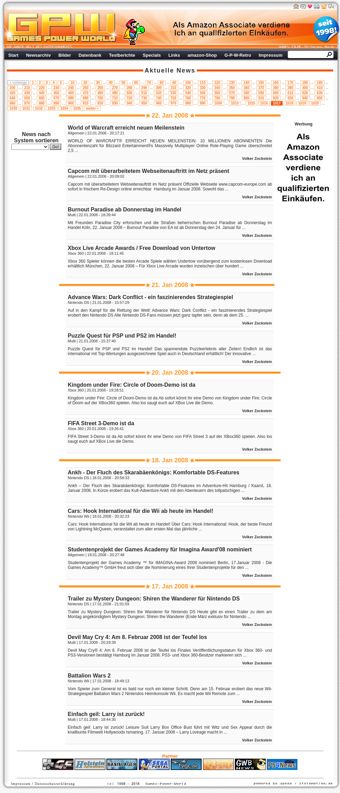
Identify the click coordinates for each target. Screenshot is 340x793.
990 (203, 103)
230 (56, 88)
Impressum (270, 55)
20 (85, 83)
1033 (51, 108)
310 (174, 88)
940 (130, 103)
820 (276, 98)
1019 (302, 103)
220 (42, 88)
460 (71, 93)
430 (27, 93)
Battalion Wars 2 (89, 676)
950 (144, 103)
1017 (277, 103)
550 (203, 93)
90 (174, 83)
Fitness (158, 773)
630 (319, 93)
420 (12, 93)
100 (188, 83)
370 (261, 88)
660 (42, 98)
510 (144, 93)
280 (130, 88)
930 (115, 103)
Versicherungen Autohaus (191, 773)
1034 (64, 108)
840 (305, 98)
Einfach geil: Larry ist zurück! (106, 714)
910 (86, 103)
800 (247, 98)
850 (319, 98)
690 (86, 98)
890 (56, 103)
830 (290, 98)
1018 (289, 103)
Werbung (232, 29)
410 (319, 88)
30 (98, 83)
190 (319, 83)
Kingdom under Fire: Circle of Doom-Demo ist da (131, 385)
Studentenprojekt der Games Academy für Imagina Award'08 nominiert (160, 549)
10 (73, 83)
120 (217, 83)
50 (123, 83)
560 (217, 93)
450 (56, 93)
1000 (218, 103)
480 (100, 93)
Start (13, 55)
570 (232, 93)
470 (86, 93)
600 (276, 93)
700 (100, 98)
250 (86, 88)
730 (144, 98)
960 (159, 103)
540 (188, 93)
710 (115, 98)
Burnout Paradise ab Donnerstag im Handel (124, 209)
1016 (264, 103)
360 (247, 88)
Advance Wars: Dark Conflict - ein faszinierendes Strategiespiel (150, 297)
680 (71, 98)
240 (71, 88)
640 (12, 98)
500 (130, 93)
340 (217, 88)
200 (12, 88)
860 (12, 103)
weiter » (92, 108)
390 (290, 88)
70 (149, 83)
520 (159, 93)
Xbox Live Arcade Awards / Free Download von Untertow (141, 248)
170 (290, 83)
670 (56, 98)
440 (42, 93)
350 (232, 88)
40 (111, 83)
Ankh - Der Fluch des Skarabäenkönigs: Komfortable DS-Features (153, 472)
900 (71, 103)
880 (42, 103)
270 (115, 88)
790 (232, 98)
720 (130, 98)
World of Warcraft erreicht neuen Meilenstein (126, 128)
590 (261, 93)
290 (144, 88)
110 (203, 83)
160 (276, 83)
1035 (77, 108)
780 (217, 98)
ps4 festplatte (136, 773)
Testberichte (122, 55)
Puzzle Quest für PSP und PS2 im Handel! (122, 336)
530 (174, 93)
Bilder (64, 55)
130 (232, 83)
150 (261, 83)
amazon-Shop (202, 55)
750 (174, 98)
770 (203, 98)
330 (203, 88)
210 (27, 88)
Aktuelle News (170, 70)
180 (305, 83)
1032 (39, 108)
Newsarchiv (38, 55)
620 (305, 93)
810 (261, 98)
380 (276, 88)
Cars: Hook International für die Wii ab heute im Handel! (140, 511)
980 (188, 103)
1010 (234, 103)
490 (115, 93)
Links (174, 55)
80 (161, 83)
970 (174, 103)
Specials (152, 55)
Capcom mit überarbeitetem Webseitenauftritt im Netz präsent (148, 171)
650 (27, 98)
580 (247, 93)
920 (100, 103)
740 (159, 98)
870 (27, 103)
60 (136, 83)
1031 (26, 108)
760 (188, 98)
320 (188, 88)
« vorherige (18, 83)
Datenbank (90, 55)
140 (246, 83)
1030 (13, 108)
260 (100, 88)
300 (159, 88)
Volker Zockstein (257, 158)
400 (305, 88)
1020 (315, 103)
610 (290, 93)
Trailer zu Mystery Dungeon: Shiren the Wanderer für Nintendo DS (154, 599)
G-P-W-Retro (238, 55)
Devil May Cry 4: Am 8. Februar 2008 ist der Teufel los (137, 637)
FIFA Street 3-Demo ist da (101, 423)
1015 (251, 103)
